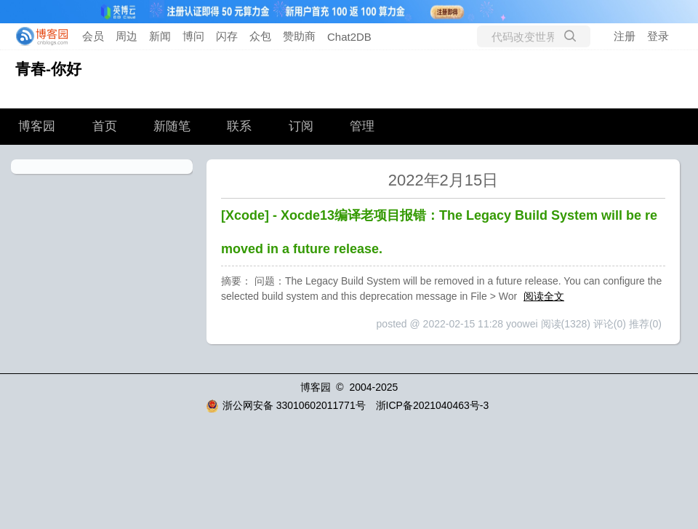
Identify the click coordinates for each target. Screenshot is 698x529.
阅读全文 (544, 296)
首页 (104, 126)
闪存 (227, 36)
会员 (93, 36)
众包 (260, 36)
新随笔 (171, 126)
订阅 (301, 126)
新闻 (160, 36)
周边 (126, 36)
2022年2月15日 (443, 180)
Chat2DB (349, 37)
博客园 (36, 126)
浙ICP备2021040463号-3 (432, 405)
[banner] (38, 36)
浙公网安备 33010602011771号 (286, 405)
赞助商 (299, 36)
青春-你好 (48, 68)
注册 (624, 36)
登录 (658, 36)
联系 (239, 126)
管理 (362, 126)
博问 (193, 36)
